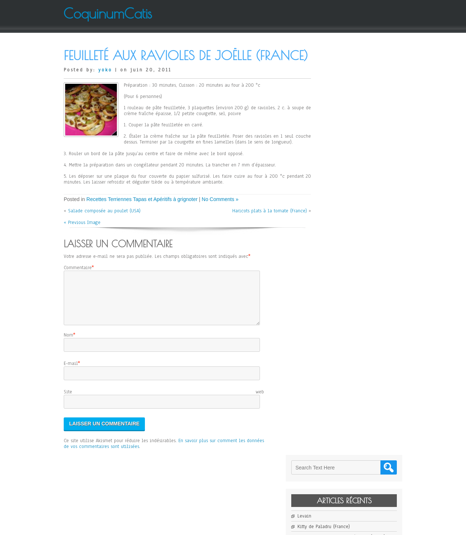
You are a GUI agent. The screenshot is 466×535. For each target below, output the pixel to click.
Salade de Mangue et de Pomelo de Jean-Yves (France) (360, 158)
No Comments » (220, 221)
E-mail (71, 394)
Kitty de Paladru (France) (349, 118)
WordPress (306, 527)
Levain (329, 108)
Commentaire (78, 289)
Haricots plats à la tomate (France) (259, 232)
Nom (68, 365)
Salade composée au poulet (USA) (104, 232)
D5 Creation (254, 527)
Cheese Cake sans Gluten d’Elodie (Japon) (360, 132)
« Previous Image (82, 244)
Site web (164, 422)
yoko (105, 86)
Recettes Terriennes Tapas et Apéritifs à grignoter (141, 221)
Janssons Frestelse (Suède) (350, 145)
